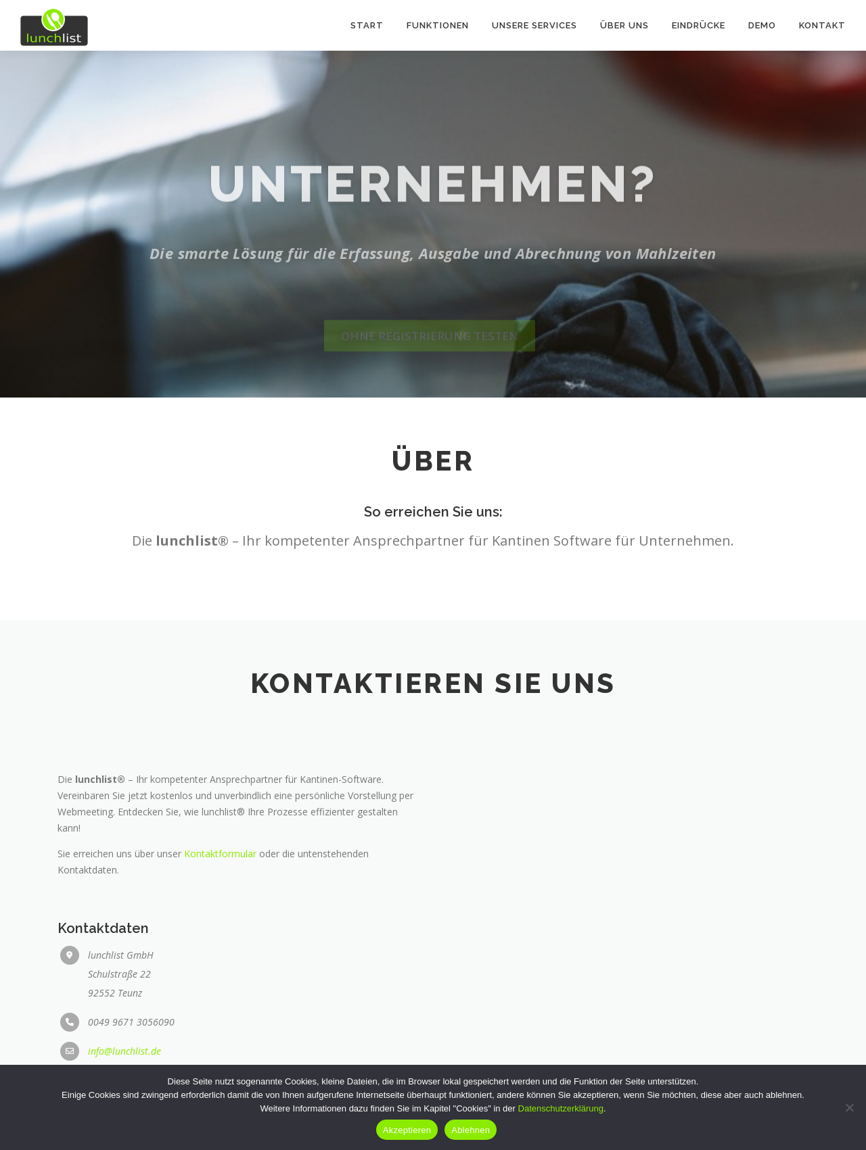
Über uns (624, 25)
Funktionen (438, 25)
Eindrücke (698, 25)
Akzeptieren (407, 1130)
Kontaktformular (220, 978)
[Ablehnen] (849, 1107)
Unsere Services (534, 25)
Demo (762, 25)
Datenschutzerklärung (560, 1108)
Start (367, 25)
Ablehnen (470, 1130)
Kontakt (822, 25)
